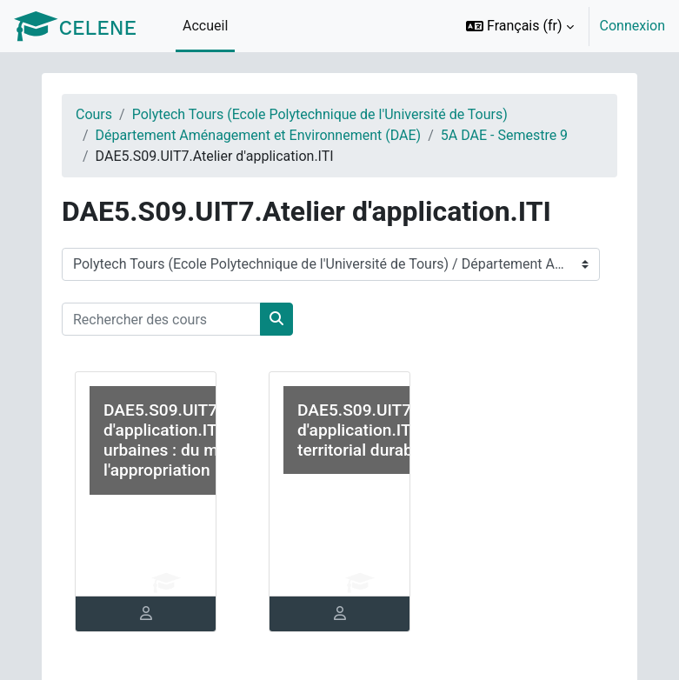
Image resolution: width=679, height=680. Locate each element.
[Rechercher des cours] (161, 319)
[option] (560, 26)
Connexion (632, 25)
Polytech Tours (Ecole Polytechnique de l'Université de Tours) (320, 114)
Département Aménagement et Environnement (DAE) (259, 135)
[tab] (146, 614)
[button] (520, 26)
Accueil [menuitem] (205, 25)
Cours (94, 114)
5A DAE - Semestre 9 (504, 135)
